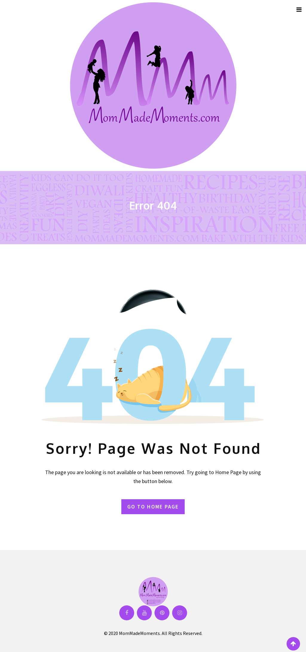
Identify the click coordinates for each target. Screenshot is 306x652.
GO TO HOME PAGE (153, 506)
